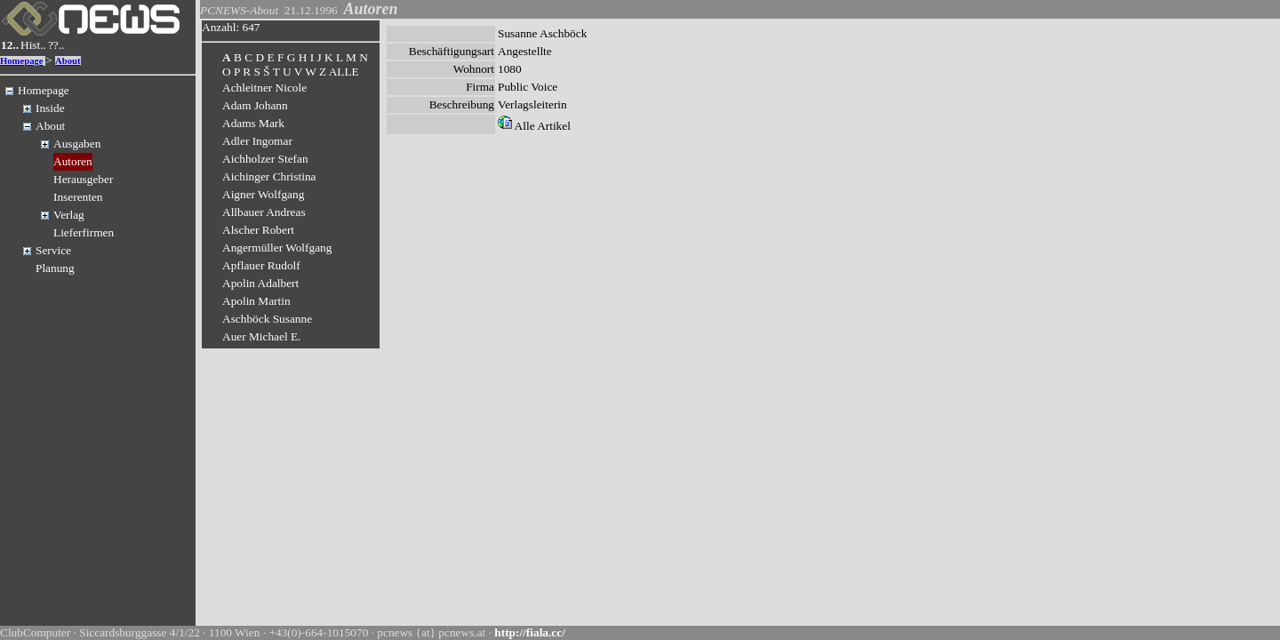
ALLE (344, 71)
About (67, 61)
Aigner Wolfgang (263, 194)
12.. (10, 45)
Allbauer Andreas (264, 212)
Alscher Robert (258, 229)
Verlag (68, 214)
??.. (56, 45)
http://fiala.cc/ (529, 632)
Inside (50, 108)
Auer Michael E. (261, 336)
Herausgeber (83, 179)
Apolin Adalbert (260, 283)
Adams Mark (253, 123)
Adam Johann (255, 105)
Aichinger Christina (269, 176)
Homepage (22, 61)
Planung (55, 268)
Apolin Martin (256, 301)
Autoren (72, 161)
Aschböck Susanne (267, 318)
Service (53, 250)
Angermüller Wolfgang (277, 247)
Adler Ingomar (257, 141)
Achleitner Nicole (264, 87)
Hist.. (33, 45)
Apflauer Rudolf (261, 265)
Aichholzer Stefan (265, 158)
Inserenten (78, 197)
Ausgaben (76, 143)
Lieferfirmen (83, 232)
